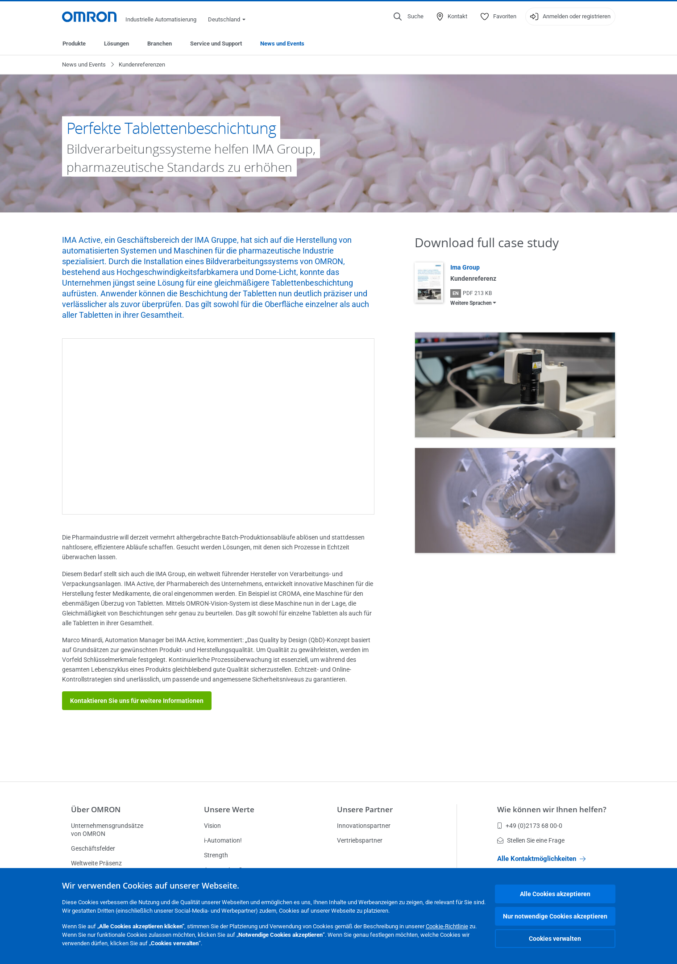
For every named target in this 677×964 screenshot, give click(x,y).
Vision (212, 825)
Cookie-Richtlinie (447, 926)
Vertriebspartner (359, 840)
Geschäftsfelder (93, 848)
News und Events (282, 43)
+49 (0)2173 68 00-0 (529, 825)
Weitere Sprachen (471, 303)
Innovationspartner (363, 825)
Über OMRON (95, 809)
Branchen (159, 43)
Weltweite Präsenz (96, 863)
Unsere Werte (229, 809)
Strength (216, 855)
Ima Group (465, 267)
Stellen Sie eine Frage (531, 840)
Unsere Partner (365, 809)
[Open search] (408, 16)
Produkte (74, 43)
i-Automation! (223, 840)
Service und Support (216, 43)
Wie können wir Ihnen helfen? (551, 809)
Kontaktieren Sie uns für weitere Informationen (137, 700)
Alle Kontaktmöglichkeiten (541, 859)
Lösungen (116, 43)
